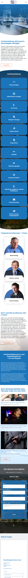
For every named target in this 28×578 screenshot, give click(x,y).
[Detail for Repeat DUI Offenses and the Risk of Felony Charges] (14, 417)
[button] (26, 2)
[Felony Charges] (14, 83)
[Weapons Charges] (14, 117)
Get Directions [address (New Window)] (13, 574)
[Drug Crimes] (14, 141)
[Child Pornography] (14, 164)
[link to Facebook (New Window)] (13, 525)
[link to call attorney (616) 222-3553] (2, 2)
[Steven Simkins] (14, 293)
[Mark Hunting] (14, 247)
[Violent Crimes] (14, 129)
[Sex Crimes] (14, 106)
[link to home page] (14, 2)
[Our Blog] (5, 459)
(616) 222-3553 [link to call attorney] (7, 568)
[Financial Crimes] (14, 200)
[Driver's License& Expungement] (14, 213)
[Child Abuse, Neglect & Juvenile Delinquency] (14, 188)
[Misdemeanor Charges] (14, 94)
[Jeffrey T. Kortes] (14, 270)
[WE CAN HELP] (6, 65)
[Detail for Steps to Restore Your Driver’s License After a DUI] (14, 399)
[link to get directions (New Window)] (14, 564)
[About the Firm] (7, 342)
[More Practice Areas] (14, 222)
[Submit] (14, 514)
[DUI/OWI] (14, 152)
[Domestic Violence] (14, 176)
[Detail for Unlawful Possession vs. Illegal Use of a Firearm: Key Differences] (14, 442)
